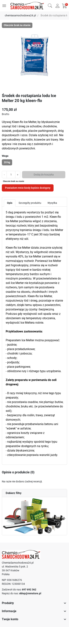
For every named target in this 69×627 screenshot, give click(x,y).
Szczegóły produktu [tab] (30, 202)
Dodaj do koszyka (44, 174)
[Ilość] (11, 174)
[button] (50, 5)
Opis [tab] (9, 202)
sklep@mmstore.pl (30, 593)
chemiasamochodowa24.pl (20, 15)
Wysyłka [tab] (52, 202)
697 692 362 (29, 589)
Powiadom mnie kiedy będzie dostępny (27, 187)
